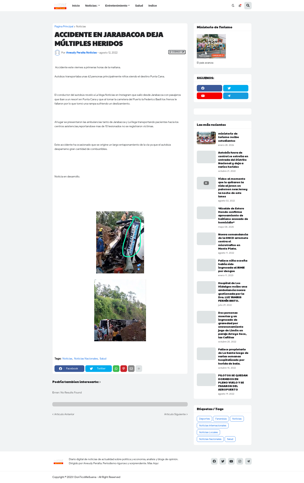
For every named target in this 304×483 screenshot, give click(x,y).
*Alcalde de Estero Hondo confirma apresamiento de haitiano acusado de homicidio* (233, 215)
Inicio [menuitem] (76, 5)
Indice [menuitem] (153, 5)
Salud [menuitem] (139, 5)
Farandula (221, 418)
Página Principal (63, 26)
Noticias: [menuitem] (91, 5)
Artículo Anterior (64, 414)
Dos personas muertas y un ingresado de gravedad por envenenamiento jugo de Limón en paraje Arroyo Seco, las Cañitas (232, 325)
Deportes (204, 418)
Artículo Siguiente (175, 414)
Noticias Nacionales (86, 358)
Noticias (81, 26)
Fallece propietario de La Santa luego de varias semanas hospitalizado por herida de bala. (233, 356)
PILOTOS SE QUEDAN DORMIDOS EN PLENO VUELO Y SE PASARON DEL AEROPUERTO (233, 382)
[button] (233, 5)
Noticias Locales (208, 432)
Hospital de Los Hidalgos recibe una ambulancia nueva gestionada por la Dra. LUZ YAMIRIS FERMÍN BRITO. (232, 291)
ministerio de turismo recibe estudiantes (228, 137)
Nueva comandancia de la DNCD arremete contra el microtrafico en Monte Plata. (233, 241)
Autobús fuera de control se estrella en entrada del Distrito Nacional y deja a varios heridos (233, 159)
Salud (103, 358)
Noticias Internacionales (212, 425)
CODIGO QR (176, 52)
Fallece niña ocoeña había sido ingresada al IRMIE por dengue (232, 266)
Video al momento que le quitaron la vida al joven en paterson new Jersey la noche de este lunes (232, 187)
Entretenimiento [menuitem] (116, 5)
